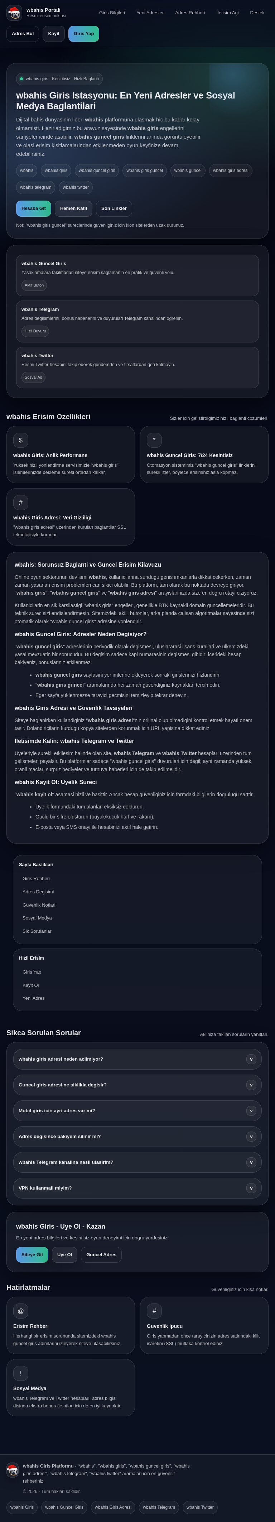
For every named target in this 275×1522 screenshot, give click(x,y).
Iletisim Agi (227, 12)
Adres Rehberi (190, 12)
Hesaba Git (33, 208)
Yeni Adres (34, 998)
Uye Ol (64, 1254)
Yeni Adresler (150, 12)
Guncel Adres (101, 1254)
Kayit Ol (31, 985)
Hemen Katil (73, 208)
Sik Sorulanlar (37, 931)
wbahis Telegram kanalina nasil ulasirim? (137, 1162)
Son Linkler (114, 208)
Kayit (53, 33)
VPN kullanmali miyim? (137, 1188)
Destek (257, 12)
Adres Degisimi (38, 891)
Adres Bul (23, 33)
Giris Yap (84, 33)
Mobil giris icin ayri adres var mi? (137, 1111)
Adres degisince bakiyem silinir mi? (137, 1137)
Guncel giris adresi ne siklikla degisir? (137, 1085)
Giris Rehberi (36, 878)
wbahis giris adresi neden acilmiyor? (137, 1059)
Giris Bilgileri (112, 12)
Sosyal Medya (37, 918)
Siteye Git (32, 1254)
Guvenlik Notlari (39, 905)
